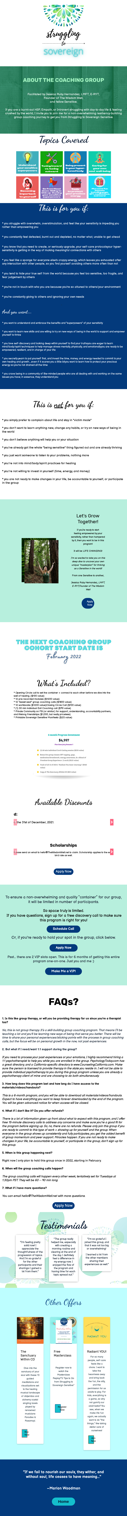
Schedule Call (63, 929)
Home (63, 1501)
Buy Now (26, 1433)
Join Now (92, 1439)
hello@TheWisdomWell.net (54, 852)
